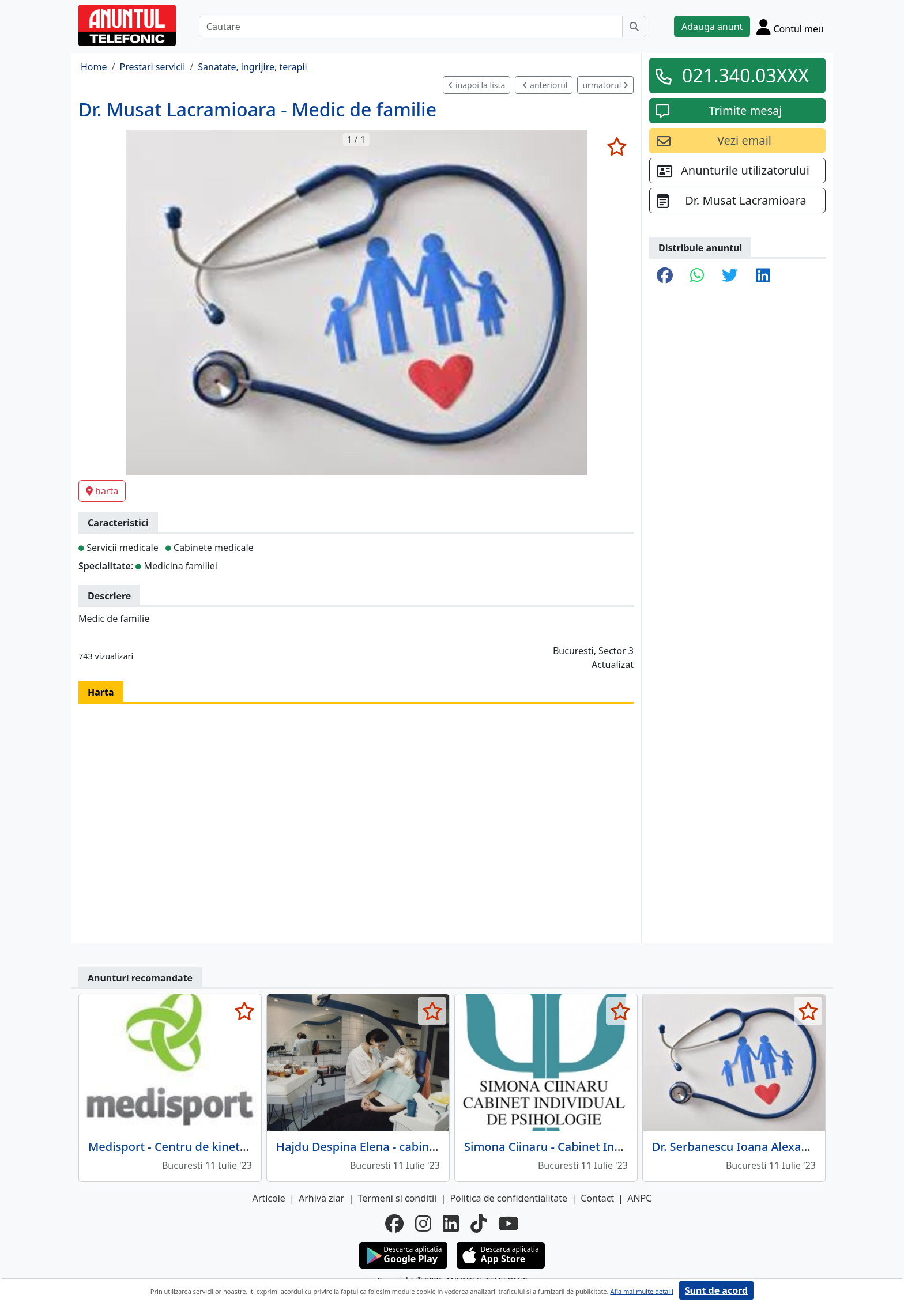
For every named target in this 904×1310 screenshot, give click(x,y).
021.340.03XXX (745, 75)
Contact (597, 1198)
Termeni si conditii (396, 1198)
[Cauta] (634, 26)
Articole (269, 1198)
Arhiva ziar (321, 1198)
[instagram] (423, 1223)
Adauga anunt (712, 26)
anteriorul (544, 85)
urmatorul (605, 85)
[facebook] (394, 1223)
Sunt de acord (716, 1290)
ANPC (639, 1198)
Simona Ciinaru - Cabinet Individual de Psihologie (599, 1146)
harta (102, 491)
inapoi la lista (476, 85)
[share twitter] (729, 276)
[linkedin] (451, 1223)
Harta (101, 692)
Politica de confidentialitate (508, 1198)
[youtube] (508, 1223)
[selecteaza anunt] (616, 146)
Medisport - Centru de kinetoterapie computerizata (228, 1146)
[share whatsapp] (697, 276)
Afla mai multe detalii (641, 1291)
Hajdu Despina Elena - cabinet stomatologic (395, 1146)
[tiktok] (478, 1223)
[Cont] (790, 26)
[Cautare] (411, 26)
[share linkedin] (763, 276)
